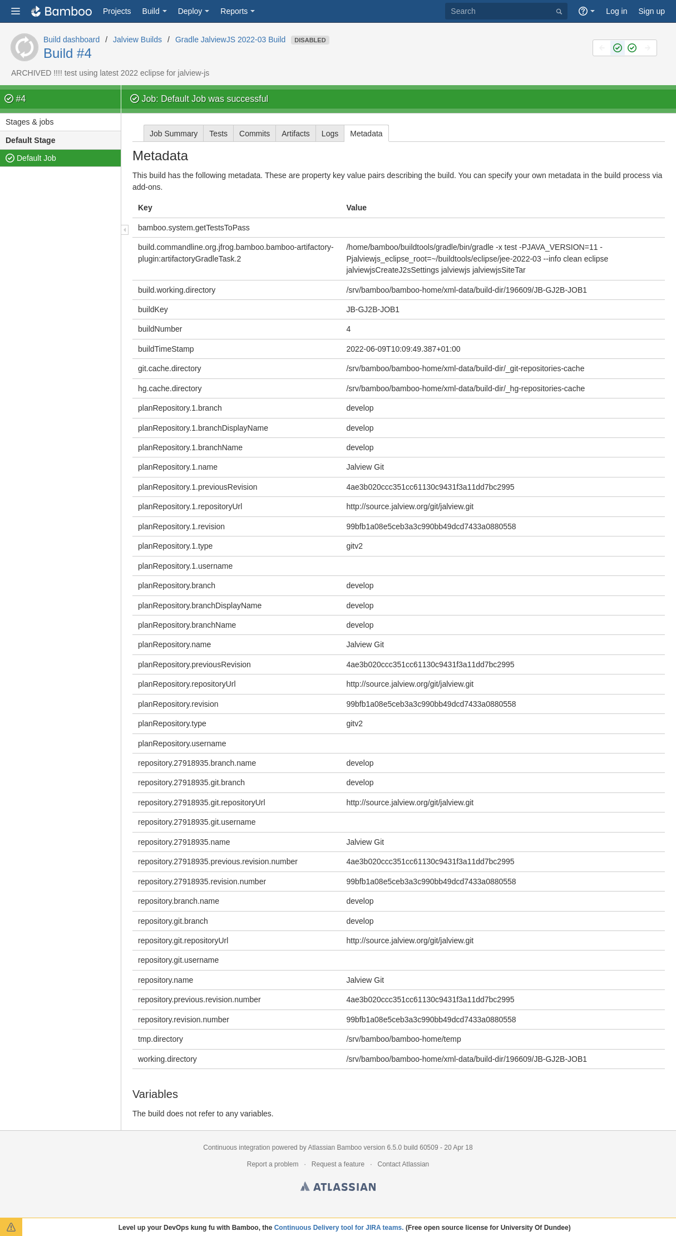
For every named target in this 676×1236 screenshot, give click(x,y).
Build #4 (67, 53)
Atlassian (338, 1188)
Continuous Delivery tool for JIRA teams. (339, 1228)
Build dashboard (71, 39)
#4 (21, 99)
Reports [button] (234, 11)
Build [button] (151, 11)
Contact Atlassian (404, 1164)
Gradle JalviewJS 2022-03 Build (230, 39)
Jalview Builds (137, 39)
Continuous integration (236, 1147)
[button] (16, 11)
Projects (117, 11)
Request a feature (338, 1164)
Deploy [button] (190, 11)
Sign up (652, 11)
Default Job (36, 158)
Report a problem (273, 1164)
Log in (616, 11)
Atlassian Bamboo (335, 1147)
